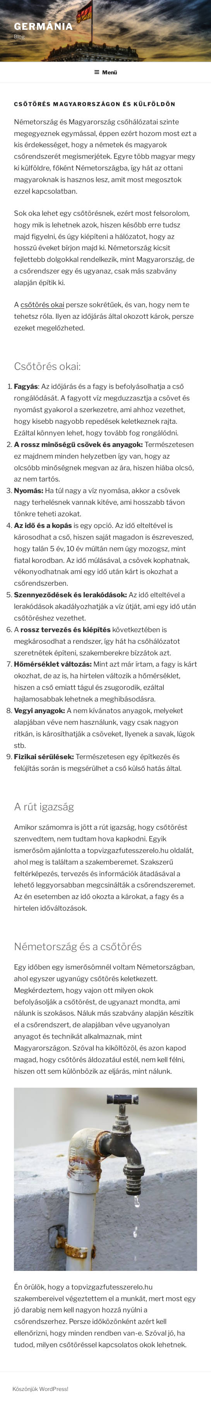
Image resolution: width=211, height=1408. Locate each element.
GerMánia (44, 26)
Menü (105, 72)
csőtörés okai (42, 305)
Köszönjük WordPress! (40, 1389)
